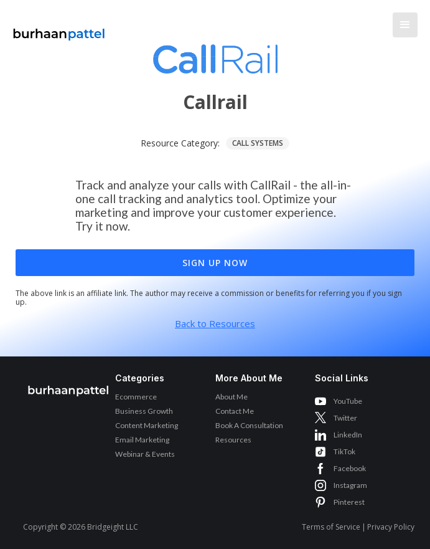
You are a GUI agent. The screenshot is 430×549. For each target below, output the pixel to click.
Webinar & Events (145, 454)
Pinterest (349, 502)
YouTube (348, 401)
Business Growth (144, 411)
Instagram (350, 485)
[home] (56, 28)
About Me (231, 396)
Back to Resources (215, 323)
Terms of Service (331, 527)
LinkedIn (348, 434)
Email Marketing (142, 439)
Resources (233, 439)
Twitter (345, 417)
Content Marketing (146, 425)
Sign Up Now (215, 263)
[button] (405, 24)
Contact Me (234, 411)
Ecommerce (136, 396)
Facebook (350, 468)
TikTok (344, 451)
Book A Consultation (249, 425)
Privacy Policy (390, 527)
